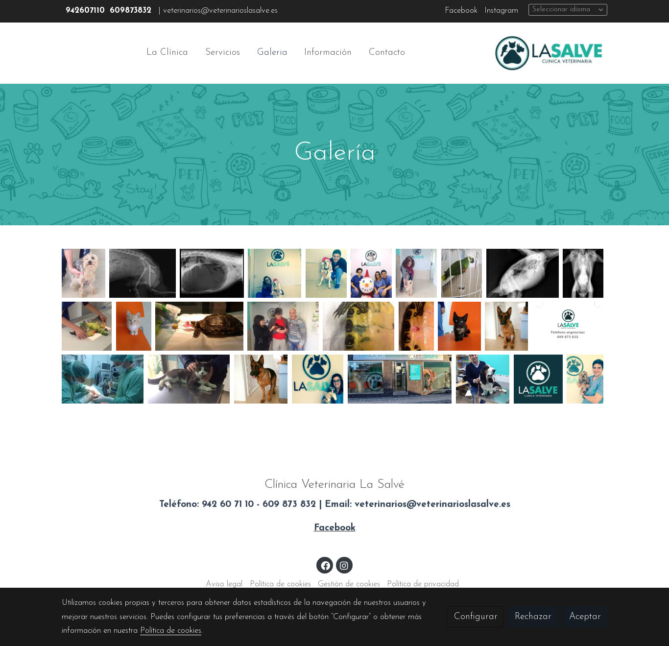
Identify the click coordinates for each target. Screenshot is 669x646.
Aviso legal (224, 584)
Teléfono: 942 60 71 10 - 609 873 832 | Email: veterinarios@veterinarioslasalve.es (334, 504)
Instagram (501, 11)
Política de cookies (280, 584)
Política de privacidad (423, 584)
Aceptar (585, 617)
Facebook (461, 11)
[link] (548, 53)
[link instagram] (344, 565)
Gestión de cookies (349, 584)
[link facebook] (325, 565)
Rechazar (533, 617)
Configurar (476, 617)
